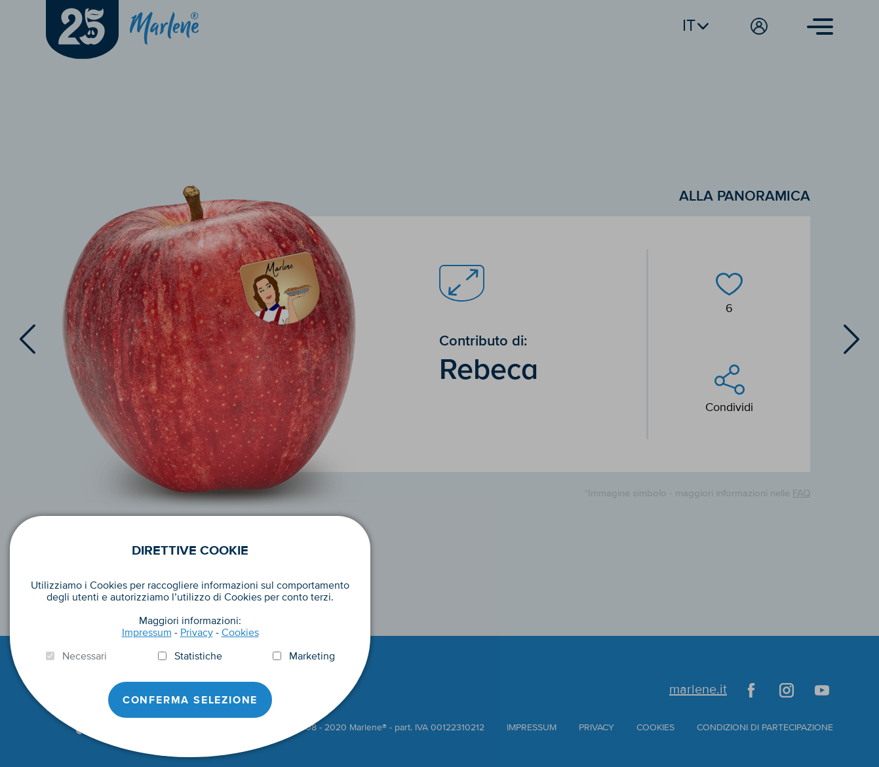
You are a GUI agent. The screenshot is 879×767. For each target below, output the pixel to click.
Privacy (196, 632)
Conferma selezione (190, 700)
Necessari (84, 656)
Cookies (240, 632)
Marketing (312, 656)
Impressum (147, 632)
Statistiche (198, 656)
